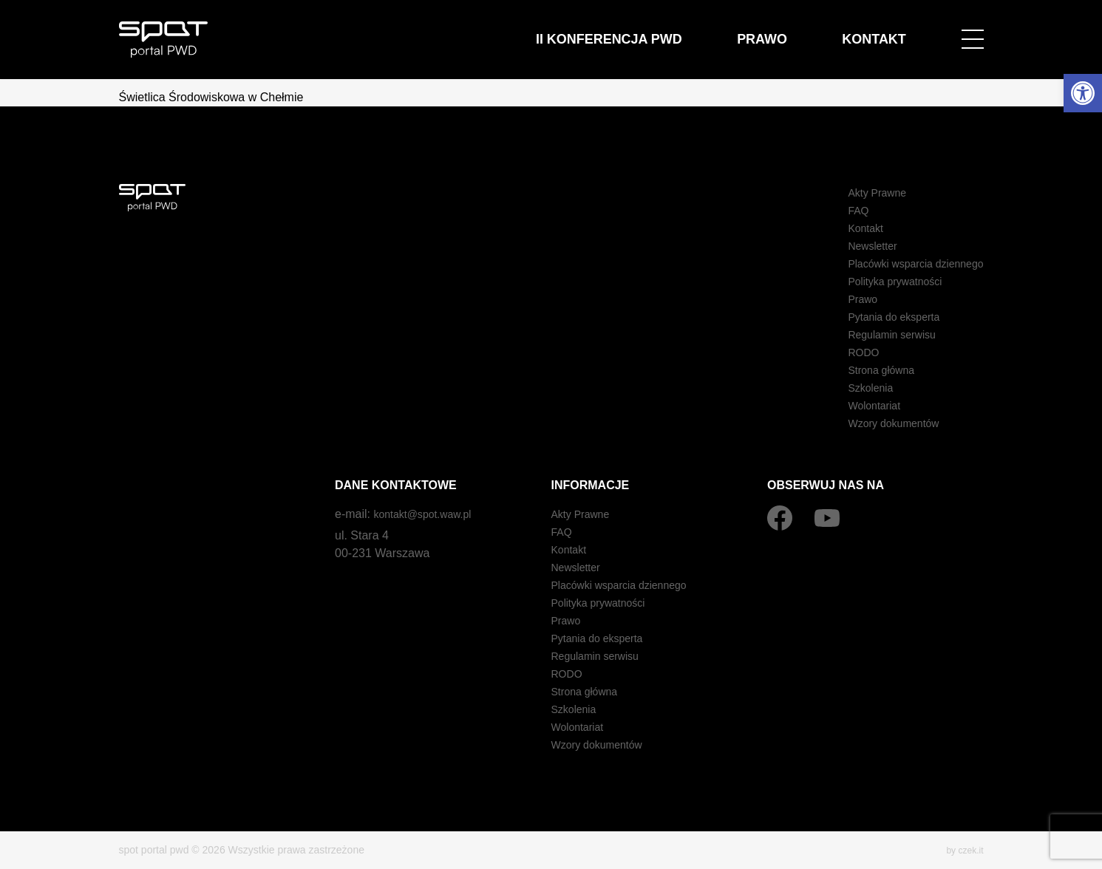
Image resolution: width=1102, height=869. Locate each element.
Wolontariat (859, 405)
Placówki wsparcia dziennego (906, 263)
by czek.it (961, 850)
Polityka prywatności (882, 281)
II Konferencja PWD (684, 30)
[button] (1083, 93)
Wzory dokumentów (881, 423)
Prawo (804, 30)
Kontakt (888, 30)
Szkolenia (854, 387)
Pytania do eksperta (881, 316)
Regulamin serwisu (879, 334)
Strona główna (867, 370)
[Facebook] (779, 518)
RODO (847, 352)
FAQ (841, 210)
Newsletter (857, 245)
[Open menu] (973, 31)
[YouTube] (827, 518)
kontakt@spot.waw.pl (429, 514)
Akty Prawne (862, 192)
